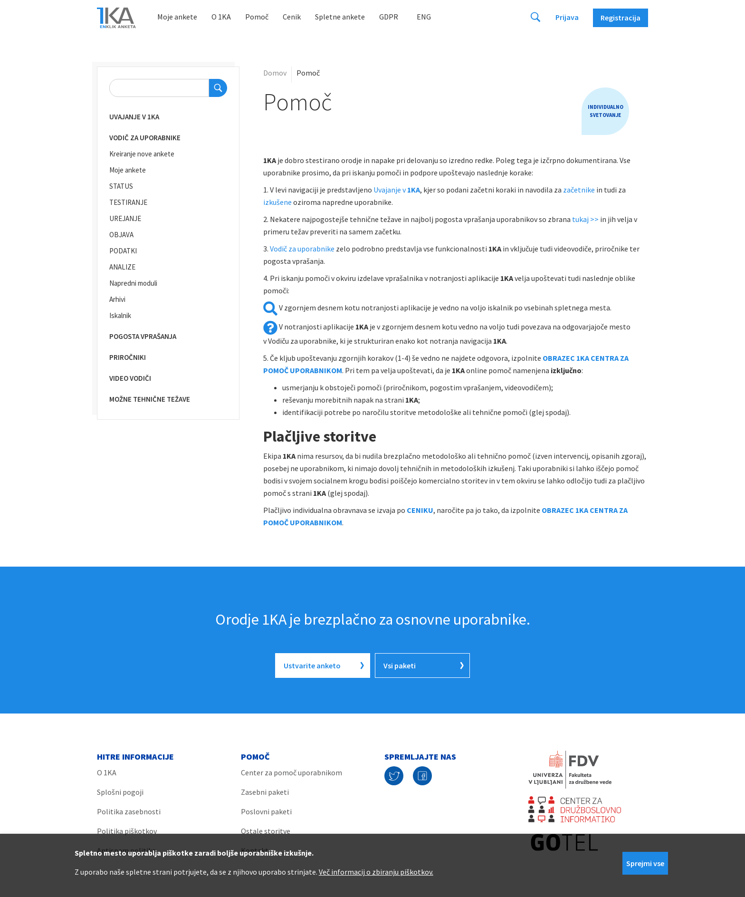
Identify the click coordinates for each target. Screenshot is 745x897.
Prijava (567, 17)
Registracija (620, 17)
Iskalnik (120, 315)
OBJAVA (121, 234)
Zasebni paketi (265, 792)
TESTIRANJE (128, 202)
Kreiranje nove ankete (141, 153)
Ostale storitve (265, 831)
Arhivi (117, 299)
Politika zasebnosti (129, 811)
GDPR (388, 16)
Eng (424, 16)
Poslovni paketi (266, 811)
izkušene (278, 202)
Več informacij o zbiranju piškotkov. (376, 872)
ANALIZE (122, 266)
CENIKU (420, 510)
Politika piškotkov (127, 831)
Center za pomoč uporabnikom (291, 772)
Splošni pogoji (120, 792)
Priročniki (127, 357)
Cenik (292, 16)
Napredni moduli (133, 283)
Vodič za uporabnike (145, 137)
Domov (275, 72)
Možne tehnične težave (149, 399)
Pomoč (256, 16)
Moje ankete (177, 16)
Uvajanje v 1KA (134, 116)
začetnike (579, 189)
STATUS (121, 186)
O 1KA (221, 16)
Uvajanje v (396, 189)
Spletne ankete (340, 16)
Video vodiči (130, 378)
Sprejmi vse (645, 863)
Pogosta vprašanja (142, 336)
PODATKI (123, 250)
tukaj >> (585, 219)
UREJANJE (125, 218)
